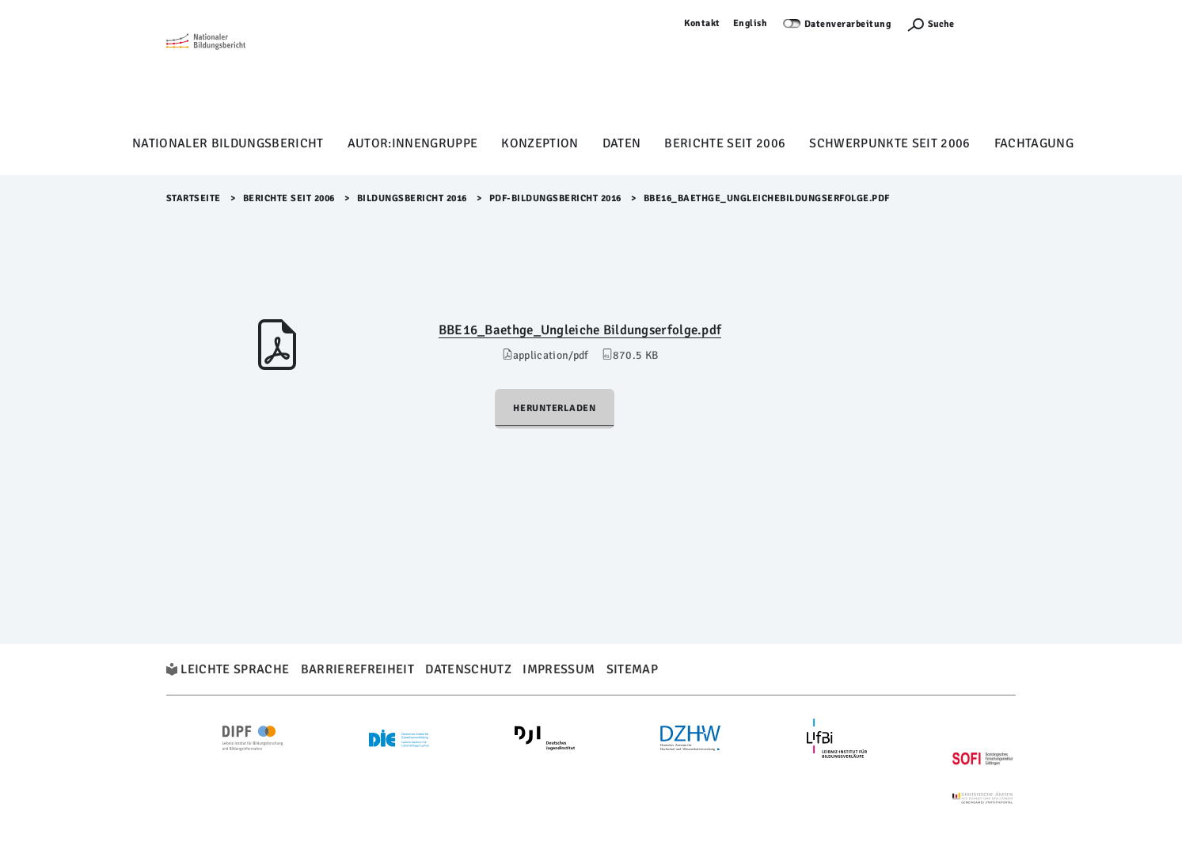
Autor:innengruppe (413, 143)
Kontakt (702, 23)
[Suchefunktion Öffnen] (930, 24)
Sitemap (632, 669)
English (750, 23)
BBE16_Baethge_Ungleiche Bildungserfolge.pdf (580, 330)
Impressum (559, 669)
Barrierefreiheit (357, 669)
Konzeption (539, 143)
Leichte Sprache (235, 669)
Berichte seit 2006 (724, 143)
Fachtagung (1034, 143)
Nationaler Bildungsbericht (228, 143)
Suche (941, 24)
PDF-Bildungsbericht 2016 (555, 198)
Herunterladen (554, 408)
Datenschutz (468, 669)
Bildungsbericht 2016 (412, 198)
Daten (621, 143)
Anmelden (993, 23)
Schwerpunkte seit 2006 (889, 143)
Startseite (193, 198)
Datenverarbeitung (847, 24)
